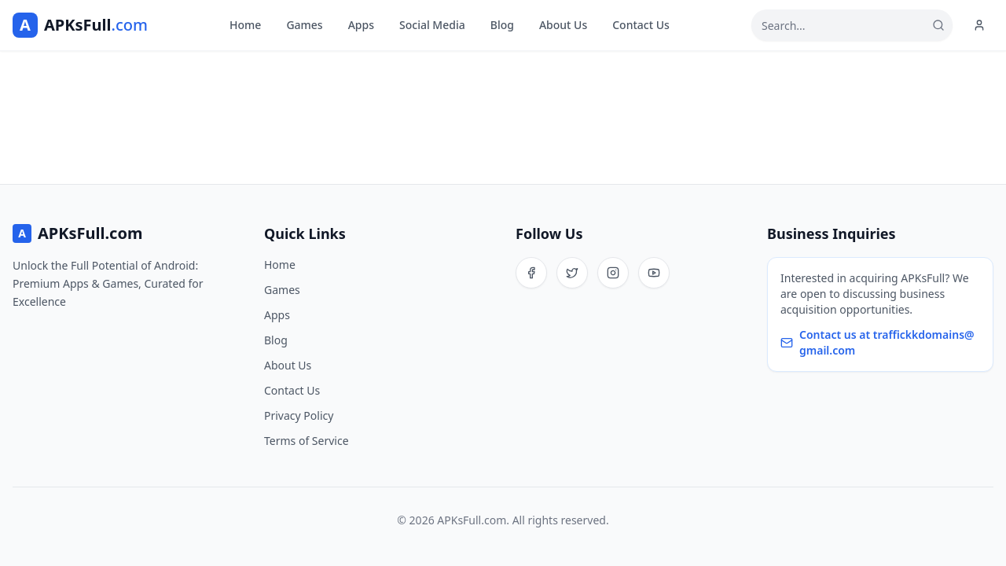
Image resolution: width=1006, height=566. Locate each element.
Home (245, 24)
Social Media (432, 24)
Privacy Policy (298, 415)
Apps (361, 24)
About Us (563, 24)
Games (304, 24)
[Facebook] (531, 273)
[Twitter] (572, 273)
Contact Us (641, 24)
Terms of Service (306, 440)
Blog (502, 24)
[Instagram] (613, 273)
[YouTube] (654, 273)
